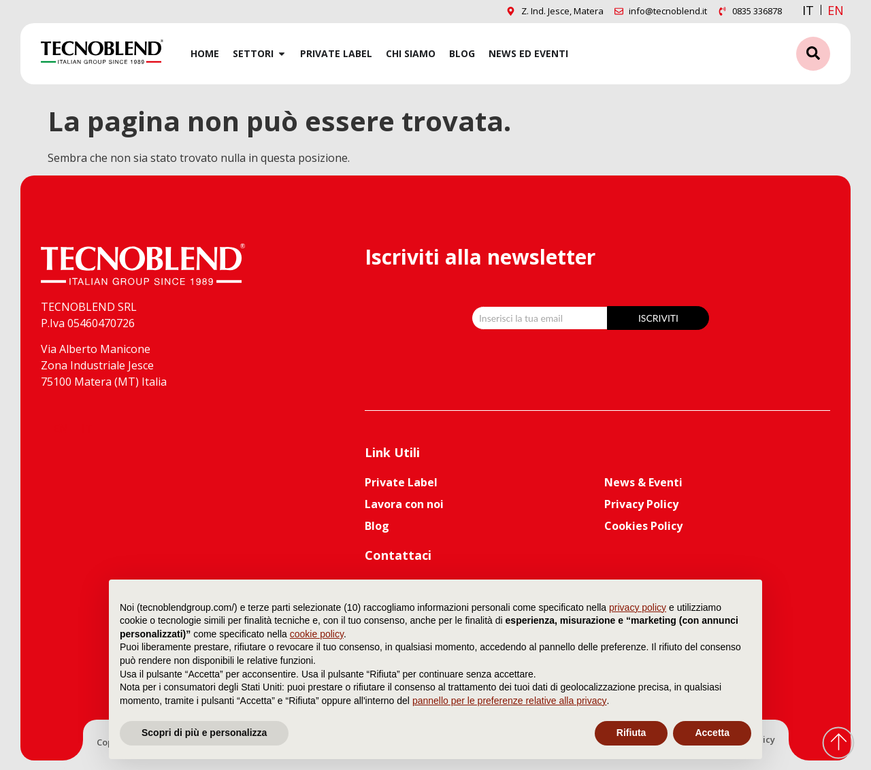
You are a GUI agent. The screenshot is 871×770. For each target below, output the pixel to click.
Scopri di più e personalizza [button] (204, 732)
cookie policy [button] (317, 634)
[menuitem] (836, 9)
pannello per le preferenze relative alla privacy (509, 700)
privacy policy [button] (637, 607)
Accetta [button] (712, 732)
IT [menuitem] (808, 10)
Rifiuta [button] (631, 732)
